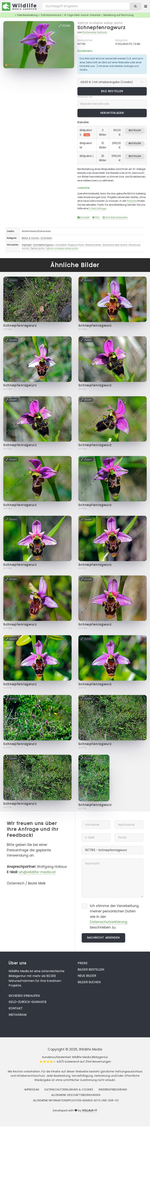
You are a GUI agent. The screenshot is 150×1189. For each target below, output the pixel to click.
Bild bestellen (112, 91)
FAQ (96, 217)
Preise (83, 963)
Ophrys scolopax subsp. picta (99, 23)
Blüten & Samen (30, 238)
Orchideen (46, 238)
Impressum (31, 1089)
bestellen (135, 130)
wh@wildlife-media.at (37, 872)
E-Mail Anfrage (97, 208)
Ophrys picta (37, 248)
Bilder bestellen (91, 969)
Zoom (64, 26)
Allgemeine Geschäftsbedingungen (75, 1095)
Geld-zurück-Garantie (28, 1002)
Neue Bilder (87, 976)
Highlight (27, 244)
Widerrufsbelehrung (112, 1089)
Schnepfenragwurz (101, 27)
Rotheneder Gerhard (95, 32)
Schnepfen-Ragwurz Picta (69, 244)
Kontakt (83, 217)
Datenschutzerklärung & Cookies (68, 1089)
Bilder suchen (89, 982)
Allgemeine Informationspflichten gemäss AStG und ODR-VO (76, 1100)
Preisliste (132, 200)
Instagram (17, 1015)
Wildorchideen (93, 244)
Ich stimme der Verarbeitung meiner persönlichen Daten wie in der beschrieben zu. (114, 916)
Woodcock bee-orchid (115, 244)
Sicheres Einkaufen (115, 217)
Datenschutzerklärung (108, 922)
